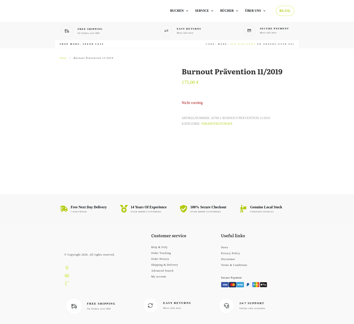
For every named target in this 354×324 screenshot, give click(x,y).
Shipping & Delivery (164, 264)
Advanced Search (162, 270)
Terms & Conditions (234, 265)
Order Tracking (161, 253)
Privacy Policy (230, 253)
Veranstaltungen (216, 123)
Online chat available (252, 308)
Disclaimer (228, 259)
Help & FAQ (159, 247)
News (224, 247)
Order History (160, 259)
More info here (185, 33)
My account (158, 276)
